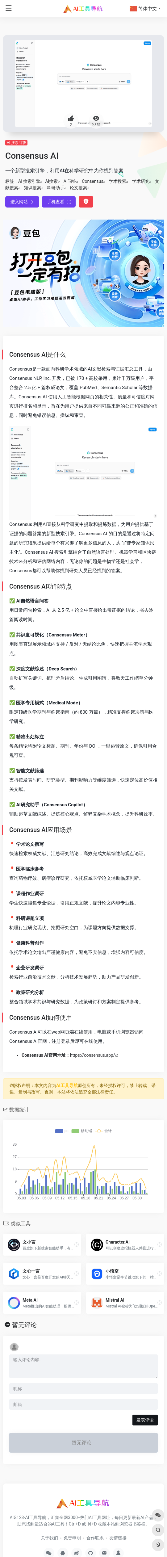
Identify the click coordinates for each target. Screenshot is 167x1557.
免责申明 (72, 1537)
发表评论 (145, 1419)
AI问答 (70, 181)
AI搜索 (51, 181)
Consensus (92, 181)
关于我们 (49, 1537)
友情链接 (118, 1537)
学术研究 (140, 181)
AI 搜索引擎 (16, 143)
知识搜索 (32, 187)
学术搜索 (117, 181)
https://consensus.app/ (92, 1055)
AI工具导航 (67, 1085)
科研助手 (55, 187)
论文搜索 (78, 187)
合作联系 (95, 1537)
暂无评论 (24, 1324)
